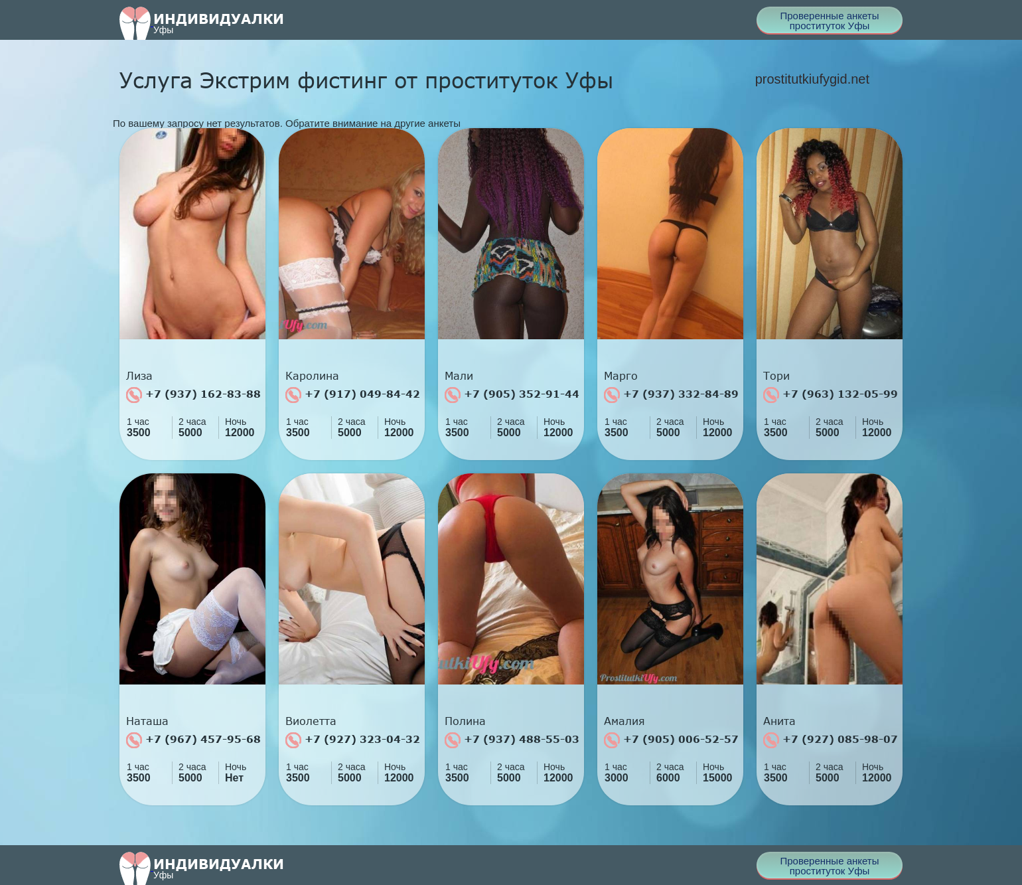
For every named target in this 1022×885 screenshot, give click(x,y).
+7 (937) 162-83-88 (193, 395)
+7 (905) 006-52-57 (671, 740)
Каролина (312, 375)
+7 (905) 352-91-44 (512, 395)
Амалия (624, 721)
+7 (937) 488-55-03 (512, 740)
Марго (621, 375)
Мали (459, 375)
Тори (776, 375)
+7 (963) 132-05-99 (830, 395)
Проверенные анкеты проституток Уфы (829, 20)
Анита (779, 721)
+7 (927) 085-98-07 (830, 740)
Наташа (147, 721)
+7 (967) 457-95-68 (193, 740)
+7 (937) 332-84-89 (671, 395)
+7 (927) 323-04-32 (352, 740)
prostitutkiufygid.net (812, 79)
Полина (465, 721)
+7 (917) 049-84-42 (352, 395)
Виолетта (310, 721)
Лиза (139, 375)
